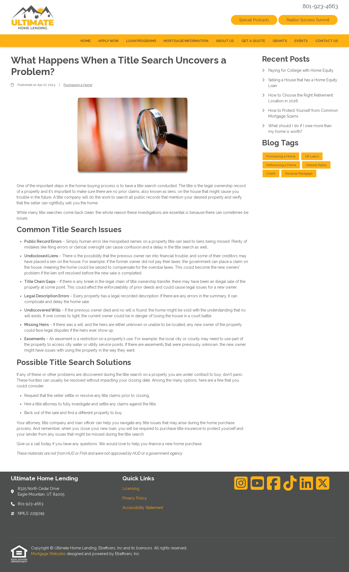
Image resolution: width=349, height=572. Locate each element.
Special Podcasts (254, 20)
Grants (280, 41)
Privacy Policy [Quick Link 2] (134, 498)
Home (85, 41)
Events (301, 41)
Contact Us (326, 41)
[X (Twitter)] (322, 483)
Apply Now (108, 41)
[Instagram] (241, 483)
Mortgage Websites (49, 554)
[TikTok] (290, 483)
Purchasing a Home (78, 85)
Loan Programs (141, 41)
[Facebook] (273, 483)
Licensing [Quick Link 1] (130, 488)
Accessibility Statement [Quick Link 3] (142, 507)
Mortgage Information (186, 41)
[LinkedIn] (306, 483)
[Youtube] (257, 483)
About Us (225, 41)
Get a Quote (253, 41)
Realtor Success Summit (308, 20)
